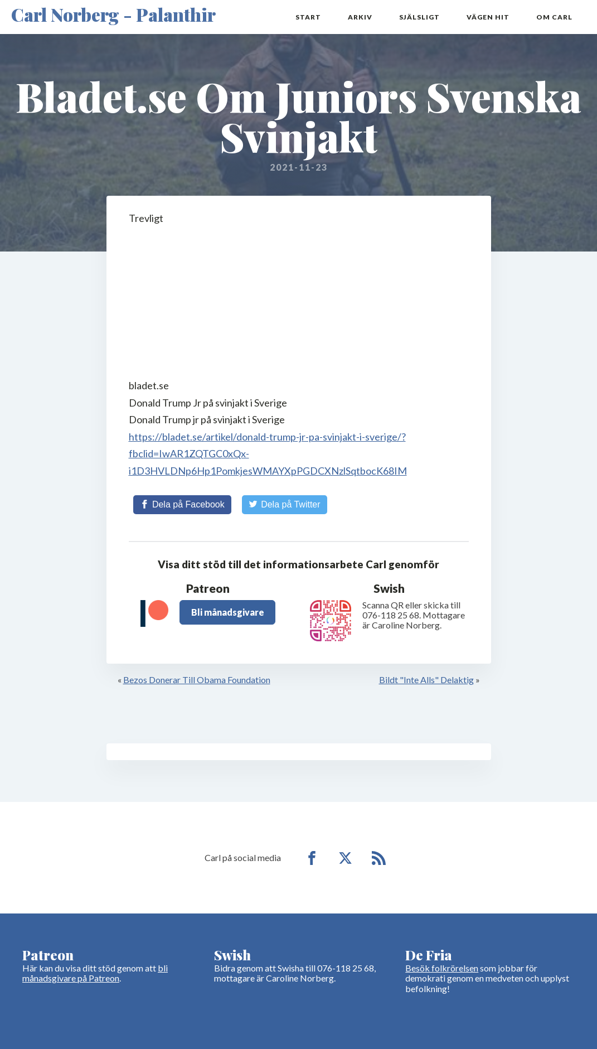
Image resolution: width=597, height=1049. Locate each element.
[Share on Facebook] (182, 504)
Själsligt (419, 17)
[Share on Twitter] (284, 504)
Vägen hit (488, 17)
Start (308, 17)
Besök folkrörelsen (441, 968)
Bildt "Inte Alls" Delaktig (426, 679)
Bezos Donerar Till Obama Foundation (196, 679)
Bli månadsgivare (227, 612)
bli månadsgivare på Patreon (95, 973)
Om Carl (554, 17)
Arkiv (360, 17)
